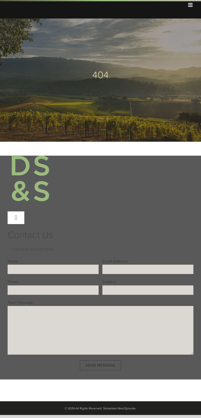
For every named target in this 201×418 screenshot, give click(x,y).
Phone (13, 281)
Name (14, 261)
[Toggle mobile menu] (190, 5)
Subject (110, 282)
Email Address (116, 261)
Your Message (21, 302)
